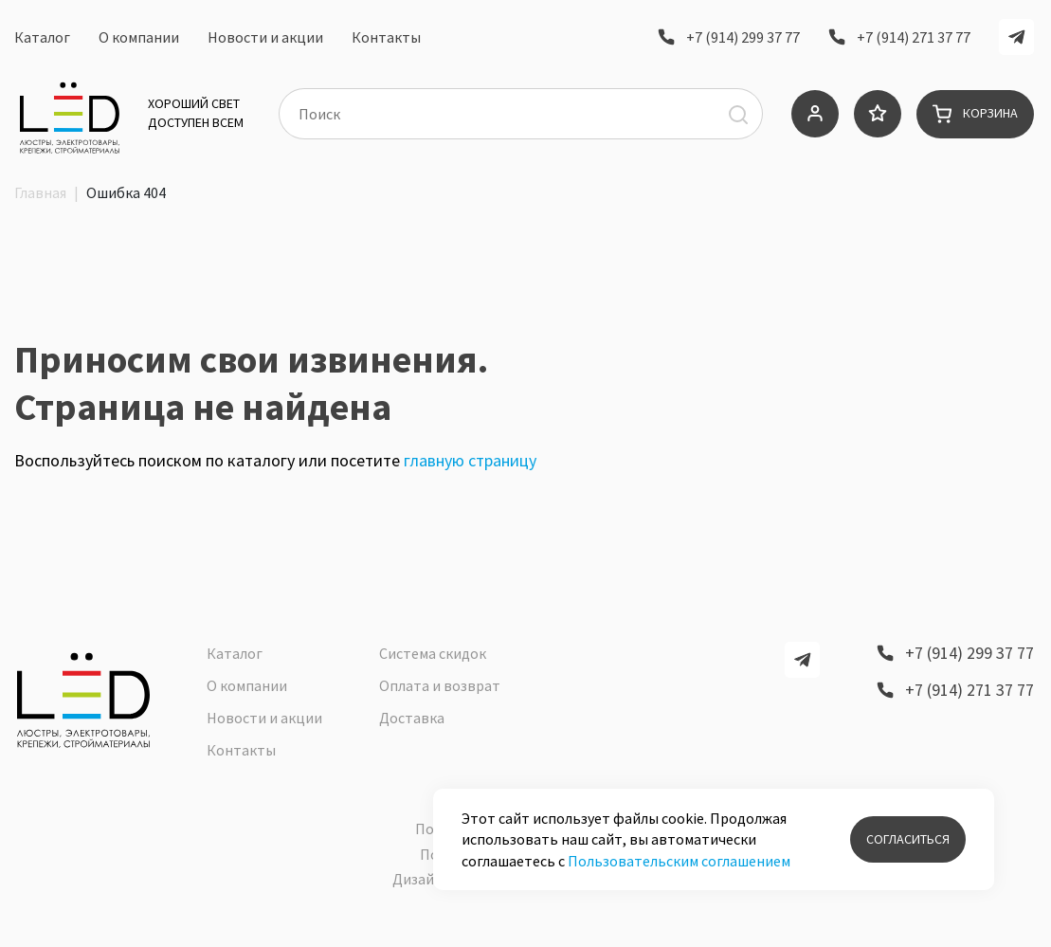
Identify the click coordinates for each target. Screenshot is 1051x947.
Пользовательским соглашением (679, 860)
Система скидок (432, 664)
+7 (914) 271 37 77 (913, 39)
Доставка (411, 728)
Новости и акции (265, 40)
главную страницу (470, 494)
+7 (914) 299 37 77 (743, 39)
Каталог (42, 40)
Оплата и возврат (439, 696)
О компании (139, 40)
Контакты (386, 40)
